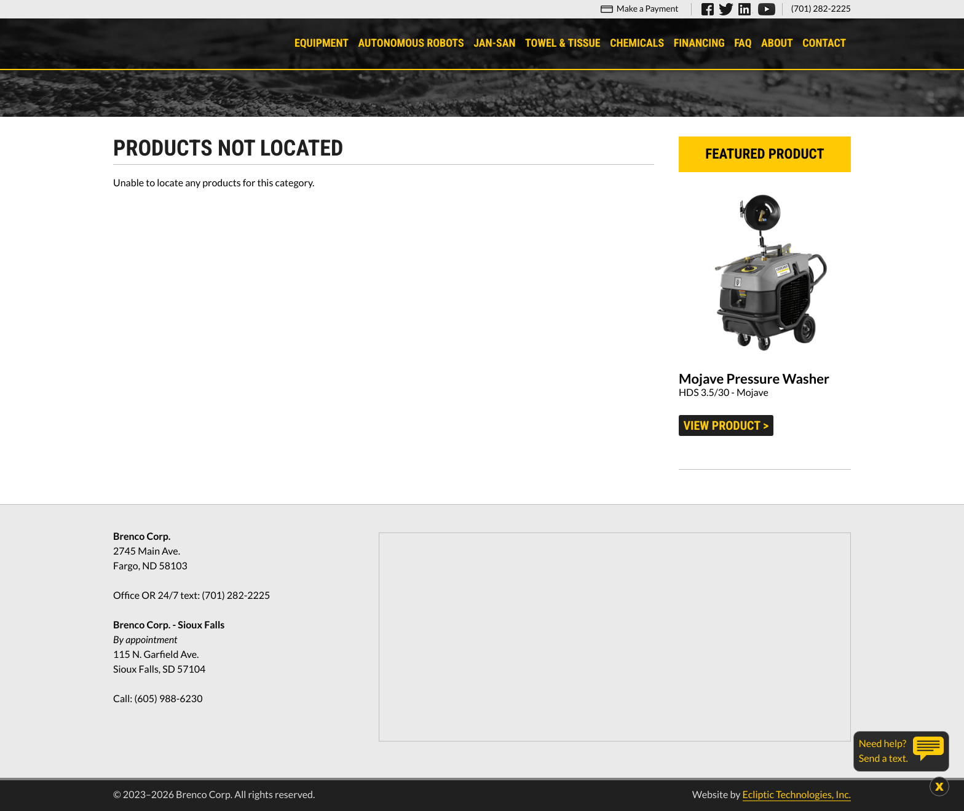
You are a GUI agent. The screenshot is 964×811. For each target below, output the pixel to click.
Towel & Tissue (563, 43)
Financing (699, 43)
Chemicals (637, 43)
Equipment (321, 43)
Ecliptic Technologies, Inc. (797, 795)
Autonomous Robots (411, 43)
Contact (824, 43)
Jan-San (494, 43)
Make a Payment (648, 8)
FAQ (742, 43)
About (777, 43)
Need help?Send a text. (883, 751)
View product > (726, 425)
